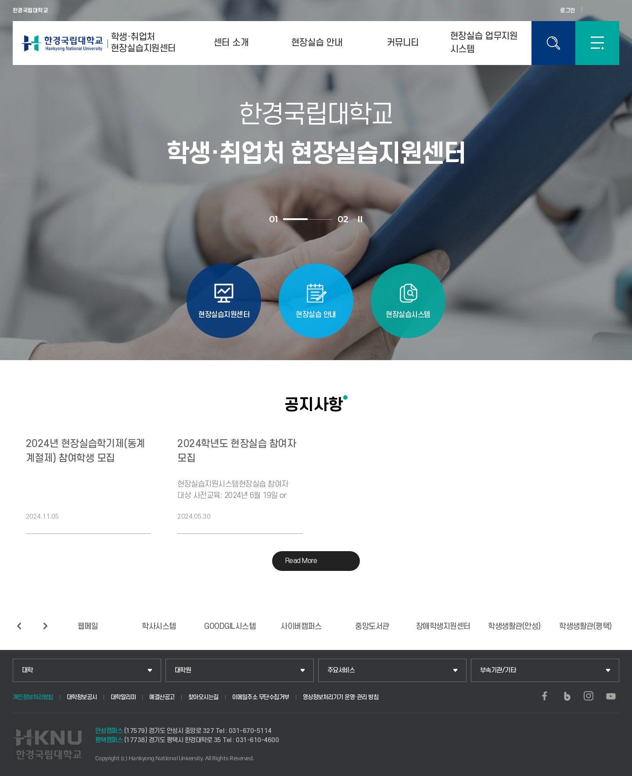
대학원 (183, 670)
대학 (27, 670)
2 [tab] (320, 219)
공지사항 (313, 404)
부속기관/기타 (498, 670)
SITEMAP (597, 43)
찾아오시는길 (203, 697)
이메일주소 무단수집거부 (260, 697)
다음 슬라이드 (45, 625)
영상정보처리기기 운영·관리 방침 (341, 697)
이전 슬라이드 (19, 625)
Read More (301, 561)
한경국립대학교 (30, 10)
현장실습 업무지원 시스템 (484, 42)
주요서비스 (341, 670)
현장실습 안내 (317, 43)
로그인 (567, 10)
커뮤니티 (403, 43)
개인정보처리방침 (33, 697)
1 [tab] (295, 219)
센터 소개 (231, 43)
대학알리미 (123, 697)
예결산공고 (162, 697)
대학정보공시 (82, 697)
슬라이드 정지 (360, 219)
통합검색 (553, 43)
